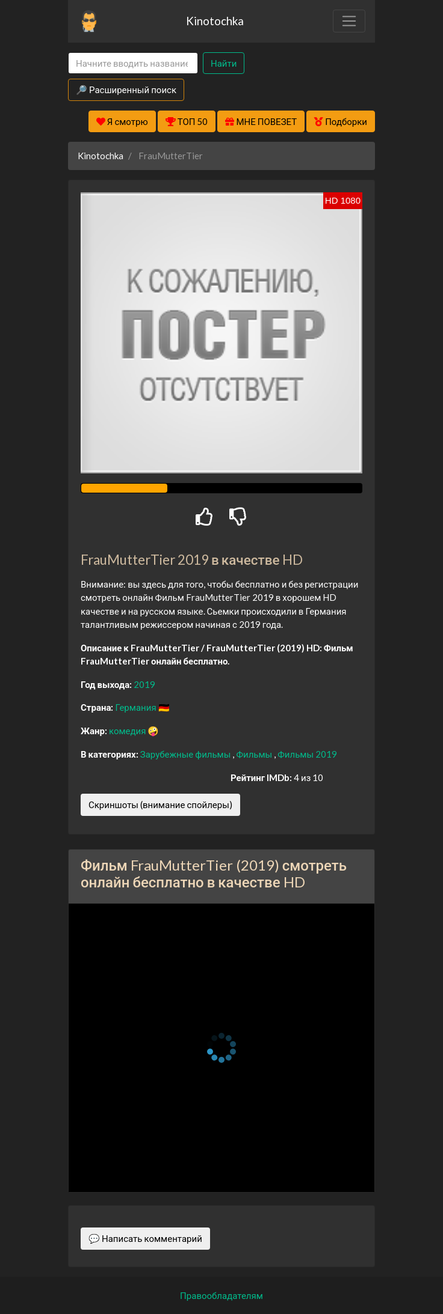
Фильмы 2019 (307, 754)
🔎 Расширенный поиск (126, 89)
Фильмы (255, 754)
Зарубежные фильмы (186, 754)
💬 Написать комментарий (145, 1238)
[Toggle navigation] (349, 21)
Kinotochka (215, 21)
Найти (224, 63)
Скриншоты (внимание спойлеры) (160, 804)
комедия (128, 730)
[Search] (133, 63)
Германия (136, 707)
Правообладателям (221, 1295)
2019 (144, 684)
